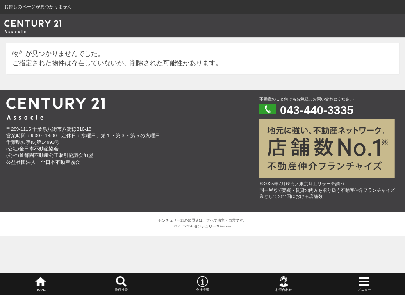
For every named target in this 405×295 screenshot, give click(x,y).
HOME (41, 290)
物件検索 (121, 290)
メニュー (364, 290)
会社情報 (202, 290)
